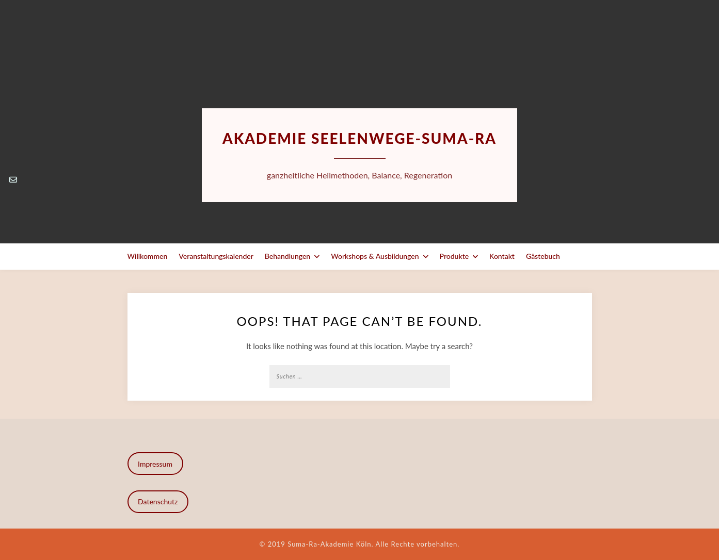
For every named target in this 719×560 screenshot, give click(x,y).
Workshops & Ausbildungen (375, 256)
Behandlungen (287, 256)
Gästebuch (543, 256)
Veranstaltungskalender (216, 256)
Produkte (454, 256)
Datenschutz (158, 501)
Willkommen (147, 256)
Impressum (155, 463)
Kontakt (502, 256)
